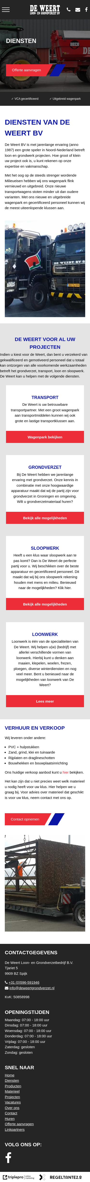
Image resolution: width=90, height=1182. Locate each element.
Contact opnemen (25, 819)
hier (66, 772)
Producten (13, 1086)
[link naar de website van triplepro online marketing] (18, 1178)
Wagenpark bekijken (45, 437)
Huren (10, 1119)
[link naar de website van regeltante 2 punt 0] (60, 1178)
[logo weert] (45, 9)
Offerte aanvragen (26, 70)
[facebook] (9, 1158)
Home (9, 1075)
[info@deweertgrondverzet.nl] (79, 9)
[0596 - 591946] (70, 9)
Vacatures (13, 1102)
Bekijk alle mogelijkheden (45, 518)
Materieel (12, 1091)
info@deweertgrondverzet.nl (29, 988)
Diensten (12, 1080)
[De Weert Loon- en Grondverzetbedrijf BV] (87, 9)
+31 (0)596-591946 (22, 982)
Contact (11, 1113)
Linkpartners (15, 1129)
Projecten (12, 1097)
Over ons (12, 1108)
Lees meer (45, 701)
